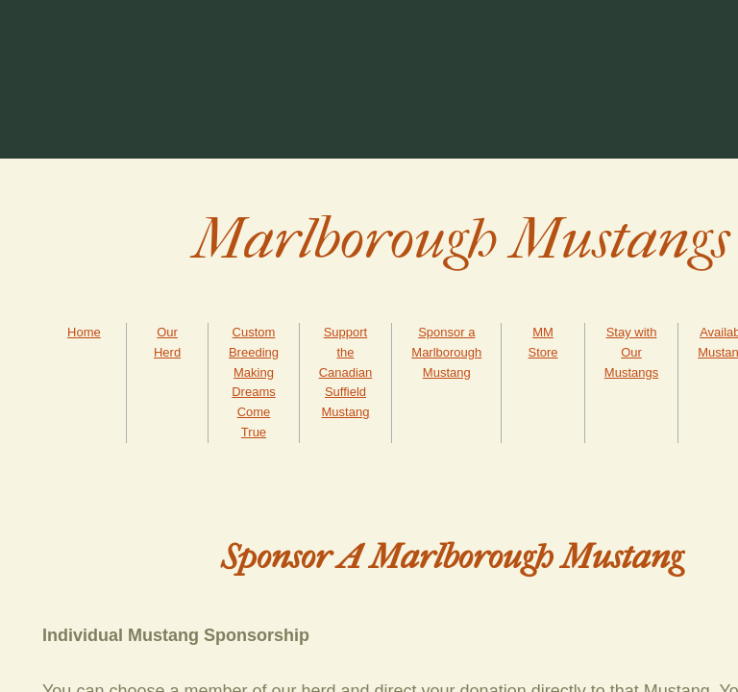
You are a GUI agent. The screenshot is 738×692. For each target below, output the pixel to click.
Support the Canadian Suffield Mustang (346, 372)
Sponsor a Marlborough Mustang (446, 352)
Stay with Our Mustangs (631, 352)
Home (84, 332)
